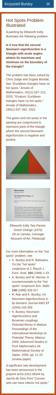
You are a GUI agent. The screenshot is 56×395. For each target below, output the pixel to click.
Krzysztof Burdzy (19, 4)
